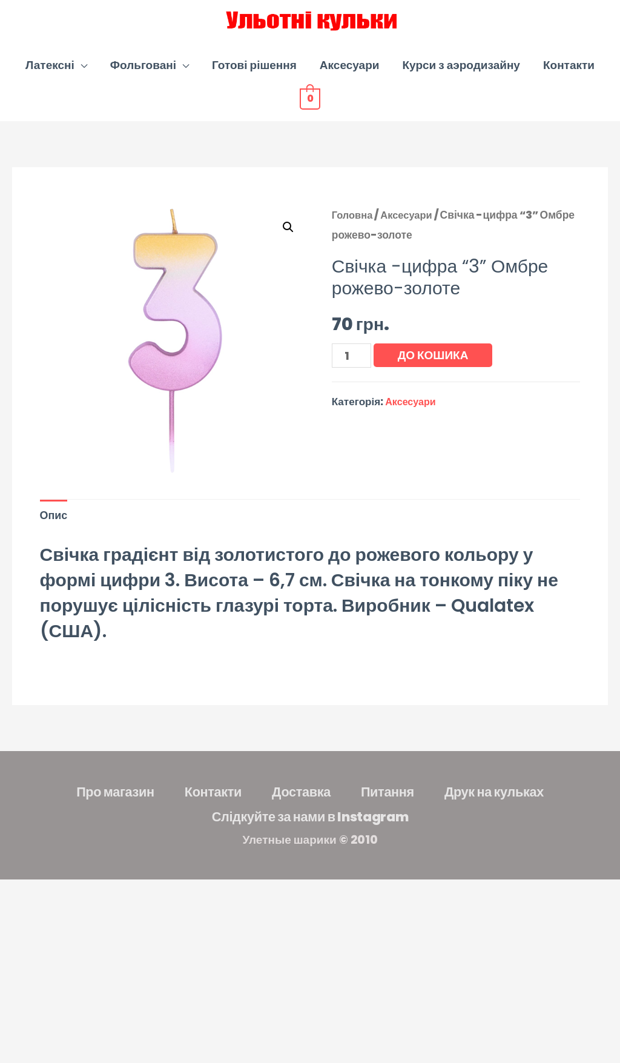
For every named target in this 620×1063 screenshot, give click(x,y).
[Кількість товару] (353, 369)
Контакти (569, 78)
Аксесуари (350, 78)
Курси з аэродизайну (460, 78)
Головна (353, 227)
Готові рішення (254, 78)
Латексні (49, 78)
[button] (287, 240)
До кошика (435, 368)
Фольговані (143, 78)
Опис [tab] (55, 528)
